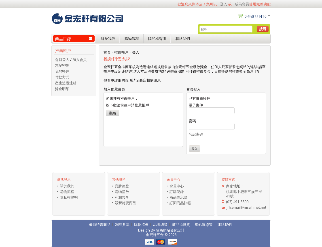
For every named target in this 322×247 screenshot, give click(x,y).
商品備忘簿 (178, 197)
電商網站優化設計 (170, 230)
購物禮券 (122, 191)
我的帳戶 (62, 71)
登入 (223, 4)
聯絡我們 (183, 38)
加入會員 (79, 59)
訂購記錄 (176, 191)
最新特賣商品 (125, 202)
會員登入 (62, 59)
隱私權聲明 (157, 38)
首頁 (107, 52)
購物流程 (132, 38)
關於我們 (108, 38)
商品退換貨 (181, 224)
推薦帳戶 (121, 52)
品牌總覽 (122, 186)
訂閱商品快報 (180, 202)
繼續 (112, 112)
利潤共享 (122, 197)
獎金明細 (62, 88)
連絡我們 (224, 224)
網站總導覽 (204, 224)
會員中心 (176, 186)
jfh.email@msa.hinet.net (246, 207)
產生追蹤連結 (65, 82)
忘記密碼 (62, 65)
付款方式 (62, 77)
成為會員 (242, 4)
